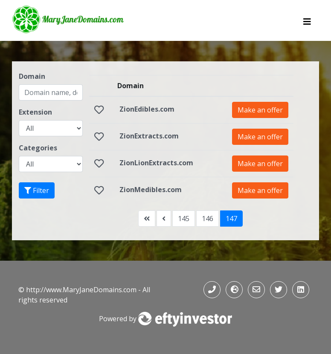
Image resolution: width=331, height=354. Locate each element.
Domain (32, 76)
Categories (38, 148)
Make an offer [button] (260, 110)
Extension (35, 112)
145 (183, 218)
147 (231, 218)
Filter (36, 190)
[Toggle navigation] (307, 23)
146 (207, 218)
